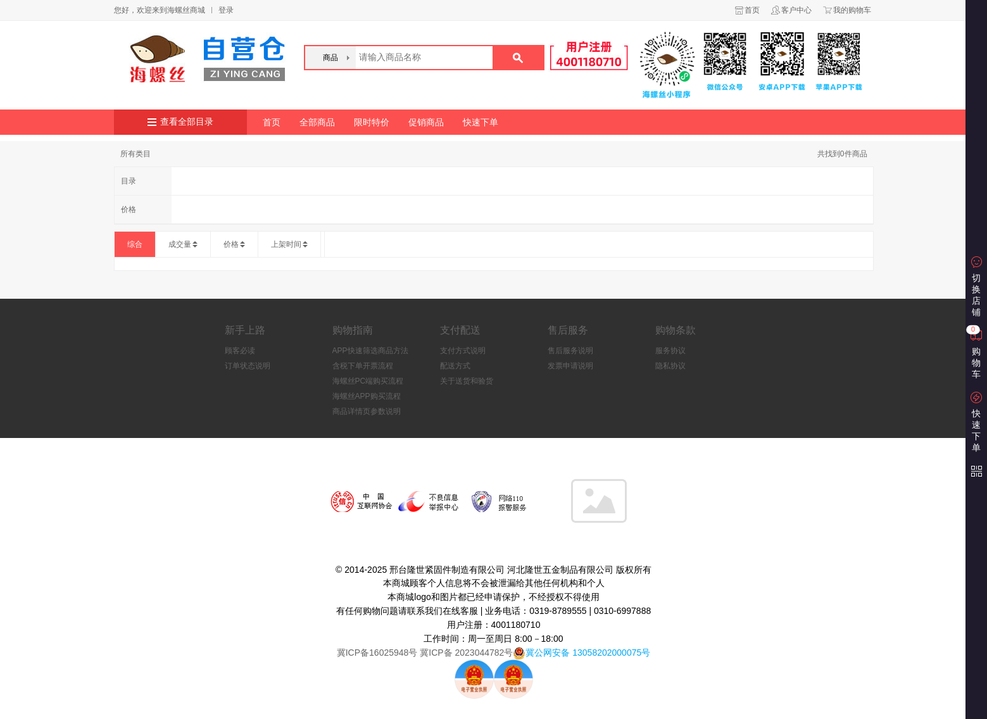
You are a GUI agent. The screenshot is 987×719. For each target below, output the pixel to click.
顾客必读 (240, 350)
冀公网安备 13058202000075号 (587, 652)
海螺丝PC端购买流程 (368, 381)
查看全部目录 (186, 122)
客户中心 (796, 10)
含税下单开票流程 (362, 365)
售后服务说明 (570, 350)
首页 (752, 10)
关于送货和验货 (466, 381)
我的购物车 (852, 10)
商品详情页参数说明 (366, 411)
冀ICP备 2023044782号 (465, 652)
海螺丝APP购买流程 (366, 396)
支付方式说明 (463, 350)
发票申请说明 (570, 365)
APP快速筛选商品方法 (370, 350)
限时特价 (371, 122)
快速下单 (480, 122)
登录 (226, 10)
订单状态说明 (247, 365)
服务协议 (670, 350)
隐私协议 (670, 365)
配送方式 (455, 365)
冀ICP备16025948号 (377, 652)
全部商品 (317, 122)
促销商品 (426, 122)
